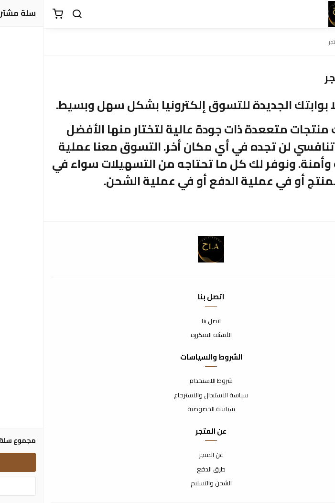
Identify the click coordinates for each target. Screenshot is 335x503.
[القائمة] (320, 14)
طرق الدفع (167, 469)
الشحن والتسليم (167, 483)
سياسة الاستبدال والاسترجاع (167, 395)
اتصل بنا (167, 321)
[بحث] (33, 14)
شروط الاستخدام (167, 381)
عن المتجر (167, 455)
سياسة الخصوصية (168, 409)
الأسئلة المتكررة (167, 335)
